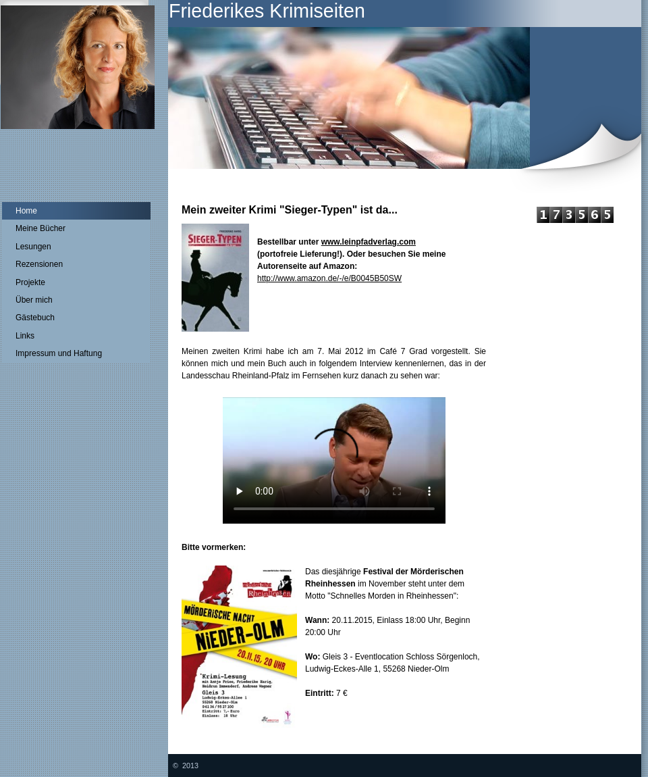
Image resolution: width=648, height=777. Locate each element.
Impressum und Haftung (59, 353)
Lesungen (33, 246)
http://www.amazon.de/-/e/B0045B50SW (329, 278)
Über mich (34, 300)
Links (25, 336)
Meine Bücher (40, 228)
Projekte (30, 282)
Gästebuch (35, 317)
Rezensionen (39, 264)
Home (26, 211)
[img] (324, 96)
